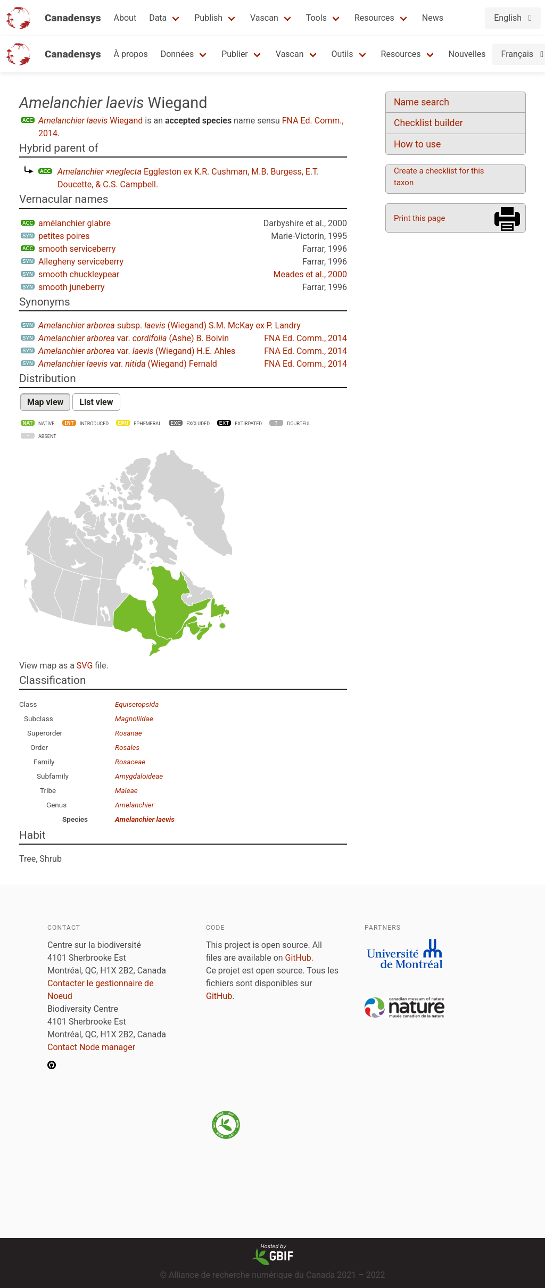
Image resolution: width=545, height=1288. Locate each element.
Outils (342, 54)
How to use (417, 144)
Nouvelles (467, 54)
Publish (208, 18)
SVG (85, 665)
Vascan (264, 18)
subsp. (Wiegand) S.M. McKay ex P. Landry (169, 325)
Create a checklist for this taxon (439, 176)
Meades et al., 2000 (310, 274)
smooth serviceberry (76, 249)
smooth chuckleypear (78, 274)
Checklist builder (428, 123)
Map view (45, 402)
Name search (421, 102)
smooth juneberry (71, 287)
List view (96, 402)
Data (158, 18)
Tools (316, 18)
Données (177, 54)
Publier (234, 54)
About (125, 18)
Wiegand (90, 120)
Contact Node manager (91, 1047)
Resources (374, 18)
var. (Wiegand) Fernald (127, 364)
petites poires (64, 236)
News (432, 18)
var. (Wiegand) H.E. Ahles (136, 351)
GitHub (298, 958)
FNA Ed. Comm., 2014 (305, 338)
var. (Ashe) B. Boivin (133, 338)
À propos (131, 54)
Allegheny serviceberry (80, 262)
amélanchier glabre (74, 223)
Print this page (419, 218)
